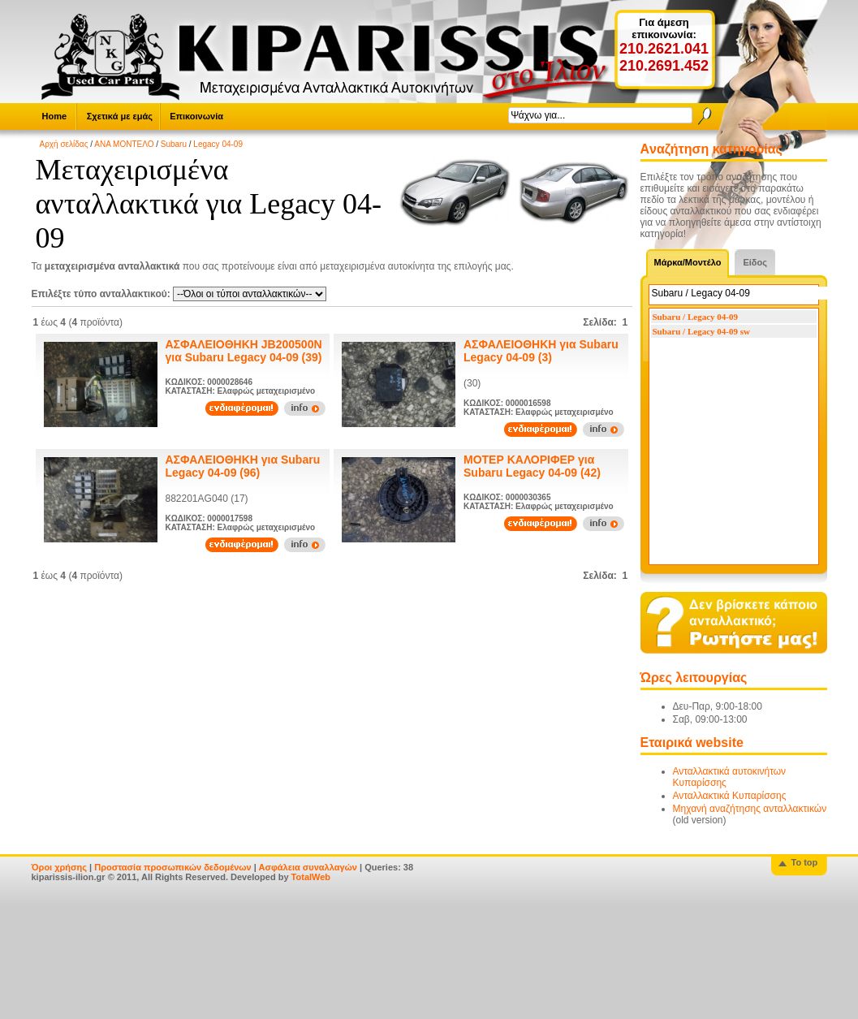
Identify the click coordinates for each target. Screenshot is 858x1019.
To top (804, 862)
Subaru (174, 144)
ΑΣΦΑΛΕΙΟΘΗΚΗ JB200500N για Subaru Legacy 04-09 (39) (244, 351)
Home (54, 116)
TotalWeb (310, 877)
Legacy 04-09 (218, 144)
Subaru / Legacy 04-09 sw (701, 331)
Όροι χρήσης (60, 867)
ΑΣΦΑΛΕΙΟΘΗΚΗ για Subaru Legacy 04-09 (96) (243, 466)
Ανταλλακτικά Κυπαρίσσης (730, 795)
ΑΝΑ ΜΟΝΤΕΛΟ (123, 144)
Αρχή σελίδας (64, 144)
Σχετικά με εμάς (120, 116)
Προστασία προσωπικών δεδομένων (172, 867)
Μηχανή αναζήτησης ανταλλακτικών (750, 808)
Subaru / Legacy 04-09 (695, 317)
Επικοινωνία (196, 116)
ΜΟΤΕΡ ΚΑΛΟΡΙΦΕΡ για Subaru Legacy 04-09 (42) (532, 466)
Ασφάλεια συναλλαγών (307, 867)
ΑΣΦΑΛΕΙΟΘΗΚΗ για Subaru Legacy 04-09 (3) (541, 351)
